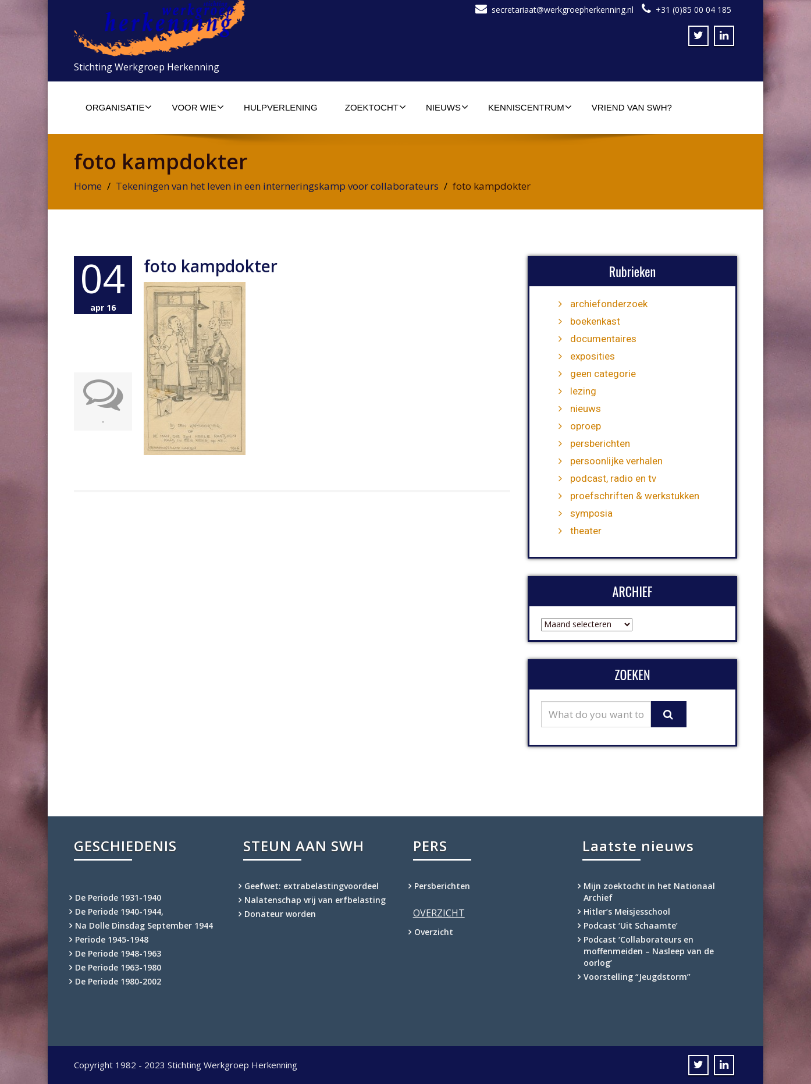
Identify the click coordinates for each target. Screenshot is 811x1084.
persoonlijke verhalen (616, 461)
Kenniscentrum (530, 107)
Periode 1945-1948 (111, 939)
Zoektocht (375, 107)
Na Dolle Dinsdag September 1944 (144, 925)
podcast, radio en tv (613, 478)
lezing (583, 391)
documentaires (603, 338)
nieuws (585, 408)
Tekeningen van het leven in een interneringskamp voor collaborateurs (277, 186)
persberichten (600, 443)
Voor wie (198, 107)
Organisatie (119, 107)
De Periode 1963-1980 (118, 967)
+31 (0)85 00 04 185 (693, 9)
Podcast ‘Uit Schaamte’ (631, 925)
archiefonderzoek (609, 304)
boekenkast (595, 321)
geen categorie (603, 373)
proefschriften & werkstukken (634, 496)
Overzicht (433, 931)
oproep (585, 426)
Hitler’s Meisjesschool (627, 911)
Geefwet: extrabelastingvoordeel (311, 885)
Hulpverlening (281, 107)
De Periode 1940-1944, (119, 911)
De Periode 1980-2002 (118, 981)
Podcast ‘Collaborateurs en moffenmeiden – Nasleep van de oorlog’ (649, 951)
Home (88, 186)
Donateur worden (280, 913)
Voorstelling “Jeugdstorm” (637, 976)
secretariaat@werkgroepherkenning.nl (563, 9)
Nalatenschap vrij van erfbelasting (315, 899)
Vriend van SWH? (632, 107)
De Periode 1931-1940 (118, 897)
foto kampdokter (211, 266)
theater (586, 530)
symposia (591, 513)
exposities (592, 356)
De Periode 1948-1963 (118, 953)
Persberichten (442, 885)
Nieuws (447, 107)
